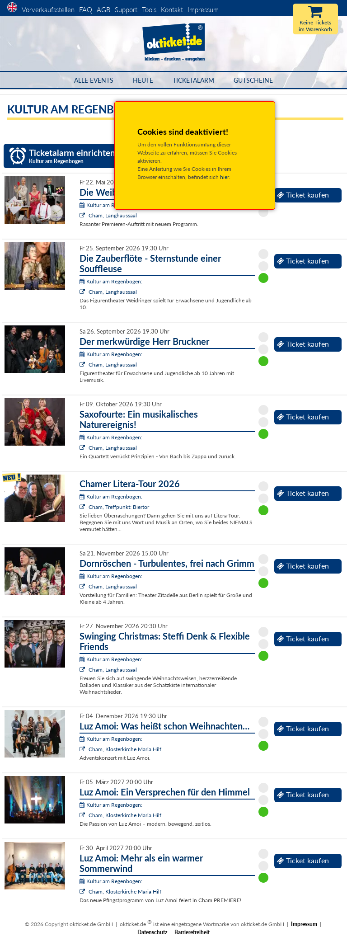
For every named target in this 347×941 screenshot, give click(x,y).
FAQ (85, 9)
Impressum (203, 9)
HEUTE (143, 80)
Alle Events (93, 80)
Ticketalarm (193, 80)
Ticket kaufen (303, 195)
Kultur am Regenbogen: (111, 205)
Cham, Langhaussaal (113, 215)
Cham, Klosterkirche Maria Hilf (125, 749)
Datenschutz (152, 932)
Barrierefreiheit (192, 932)
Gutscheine (253, 80)
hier (224, 177)
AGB (103, 9)
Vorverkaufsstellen (48, 9)
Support (126, 9)
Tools (149, 9)
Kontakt (172, 9)
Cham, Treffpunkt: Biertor (119, 506)
